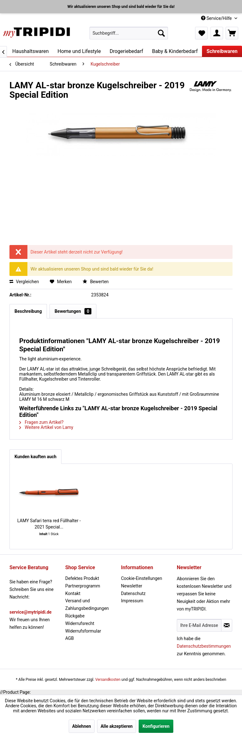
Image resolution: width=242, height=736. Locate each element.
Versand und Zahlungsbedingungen (87, 604)
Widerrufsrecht (79, 623)
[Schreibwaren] (222, 51)
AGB (69, 638)
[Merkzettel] (201, 33)
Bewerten (95, 281)
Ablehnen (81, 726)
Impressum (132, 600)
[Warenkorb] (232, 33)
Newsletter (131, 585)
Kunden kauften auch (35, 456)
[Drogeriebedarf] (126, 51)
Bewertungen (73, 311)
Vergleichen (24, 281)
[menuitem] (128, 33)
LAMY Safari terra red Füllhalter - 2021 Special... (49, 523)
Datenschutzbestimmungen (204, 646)
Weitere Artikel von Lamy (46, 427)
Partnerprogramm (82, 585)
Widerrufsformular (83, 631)
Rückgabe (74, 615)
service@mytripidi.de (30, 612)
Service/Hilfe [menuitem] (217, 18)
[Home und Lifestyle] (79, 51)
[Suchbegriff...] (128, 33)
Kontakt (72, 593)
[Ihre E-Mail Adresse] (199, 625)
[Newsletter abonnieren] (226, 625)
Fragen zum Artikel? (41, 422)
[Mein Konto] (216, 33)
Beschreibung (28, 311)
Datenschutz (133, 593)
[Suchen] (161, 33)
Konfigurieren (156, 726)
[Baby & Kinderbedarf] (174, 51)
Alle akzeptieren (117, 726)
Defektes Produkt (82, 578)
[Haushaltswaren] (30, 51)
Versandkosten (107, 679)
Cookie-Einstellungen (141, 578)
